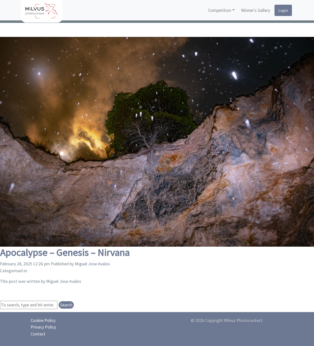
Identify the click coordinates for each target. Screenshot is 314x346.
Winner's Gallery (255, 10)
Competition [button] (219, 10)
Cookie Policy (43, 320)
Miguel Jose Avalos (92, 264)
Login (283, 10)
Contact (38, 334)
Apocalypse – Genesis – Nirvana (65, 252)
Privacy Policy (43, 327)
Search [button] (66, 305)
